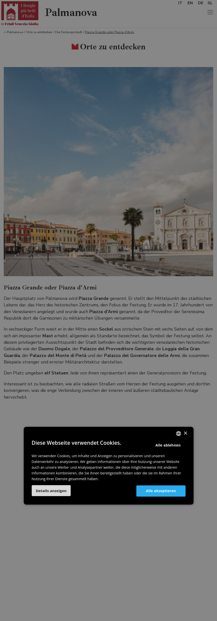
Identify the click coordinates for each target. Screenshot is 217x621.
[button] (51, 491)
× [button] (185, 433)
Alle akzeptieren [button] (161, 490)
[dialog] (108, 310)
